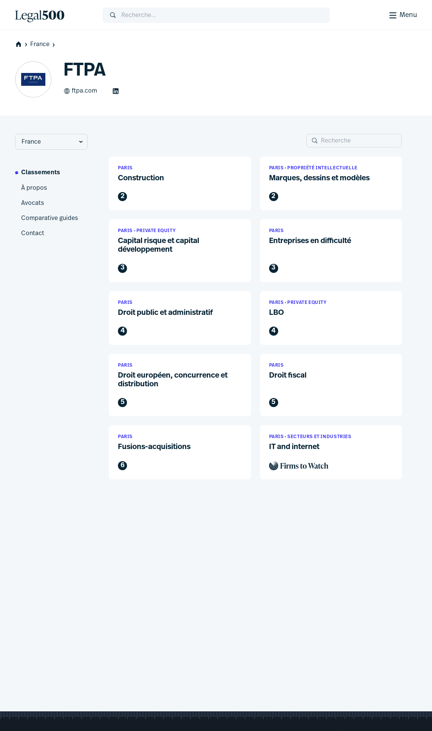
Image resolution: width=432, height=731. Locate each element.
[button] (180, 183)
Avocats (32, 203)
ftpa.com (80, 91)
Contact (32, 233)
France (43, 44)
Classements (40, 173)
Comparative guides (49, 218)
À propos (34, 188)
